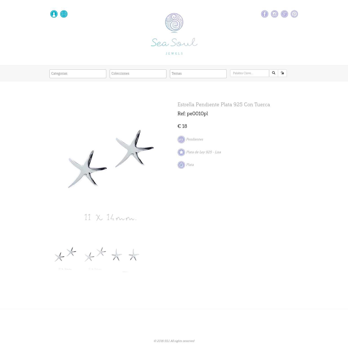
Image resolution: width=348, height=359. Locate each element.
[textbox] (78, 73)
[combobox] (77, 73)
